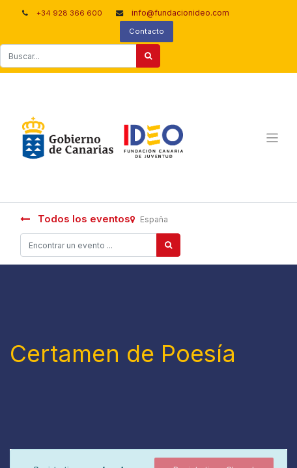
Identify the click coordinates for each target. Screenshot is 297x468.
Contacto (146, 31)
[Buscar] (148, 56)
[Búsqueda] (168, 245)
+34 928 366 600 (69, 13)
